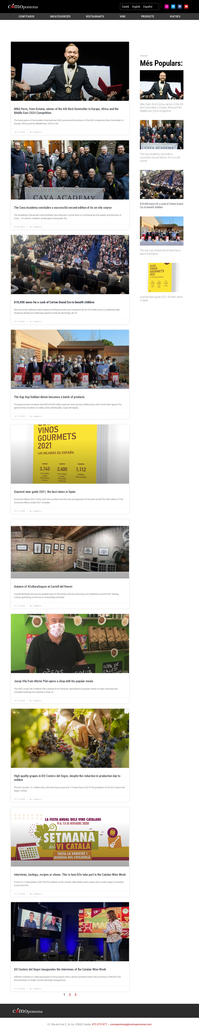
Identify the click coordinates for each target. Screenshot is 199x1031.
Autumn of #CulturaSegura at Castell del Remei (43, 586)
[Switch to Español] (148, 7)
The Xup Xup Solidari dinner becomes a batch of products (49, 397)
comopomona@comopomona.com (131, 1024)
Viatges (175, 16)
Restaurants (95, 16)
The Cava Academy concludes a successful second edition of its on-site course (63, 207)
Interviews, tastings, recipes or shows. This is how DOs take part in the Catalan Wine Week (70, 874)
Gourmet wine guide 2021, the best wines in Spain (44, 492)
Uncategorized (60, 16)
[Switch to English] (136, 7)
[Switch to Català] (125, 7)
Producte (147, 16)
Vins (123, 16)
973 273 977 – (101, 1024)
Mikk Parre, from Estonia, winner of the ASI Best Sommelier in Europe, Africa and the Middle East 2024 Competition (161, 108)
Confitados (27, 16)
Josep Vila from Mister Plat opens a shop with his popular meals (53, 681)
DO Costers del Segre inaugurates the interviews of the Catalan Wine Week (60, 969)
